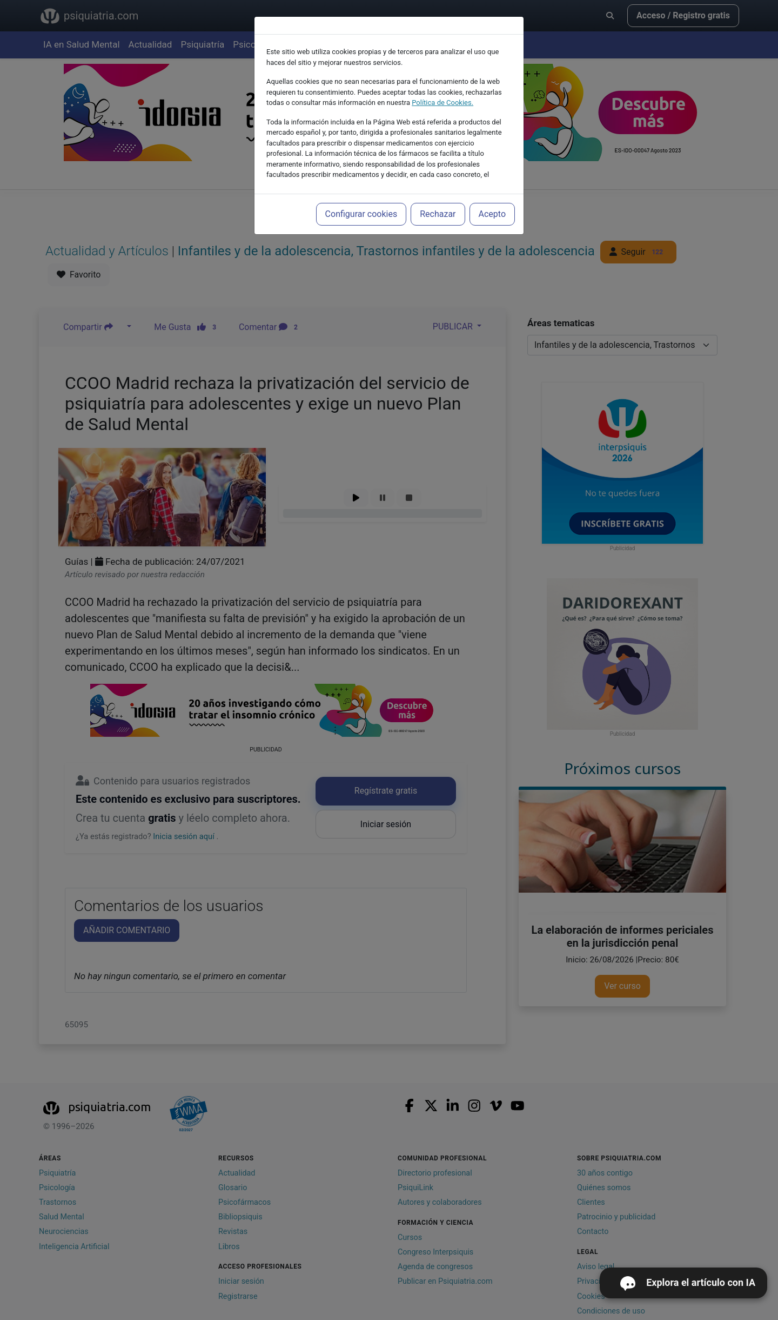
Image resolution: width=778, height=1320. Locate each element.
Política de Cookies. (442, 102)
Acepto (492, 214)
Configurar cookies (361, 214)
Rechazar (437, 214)
